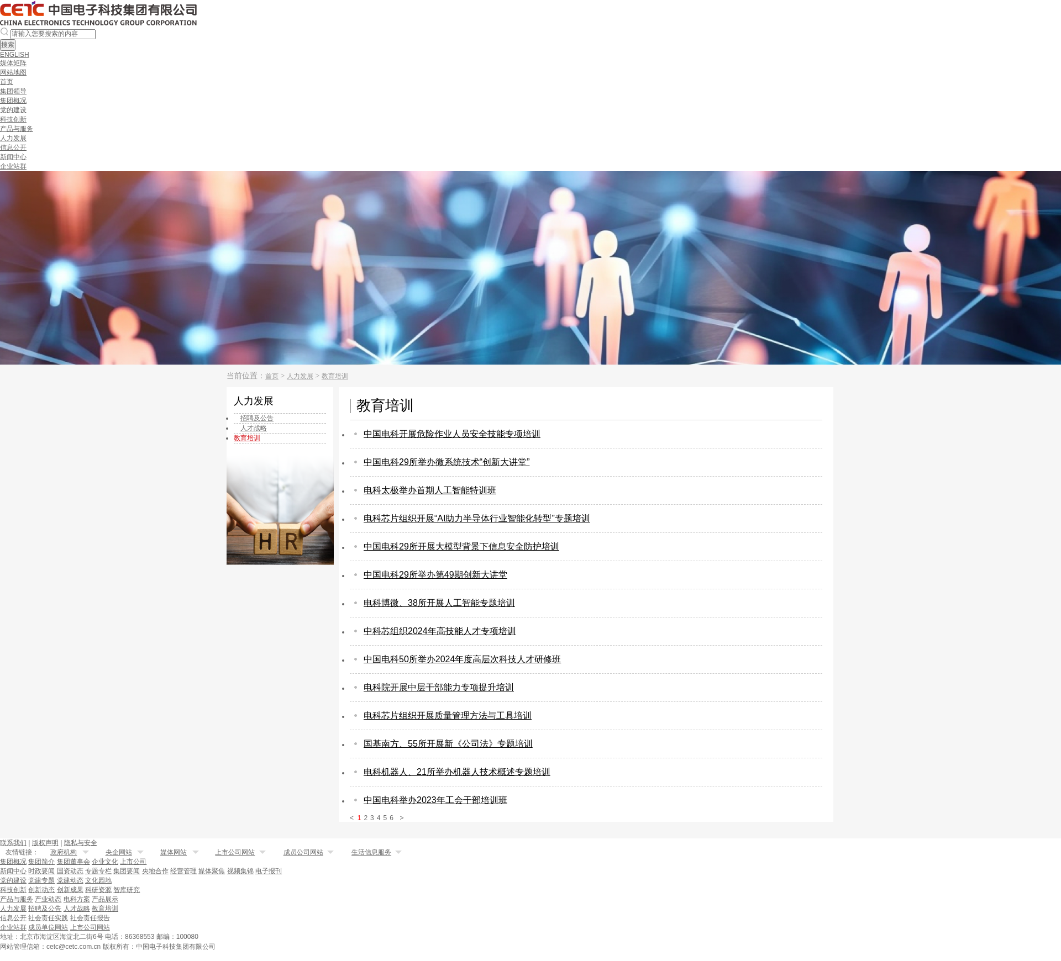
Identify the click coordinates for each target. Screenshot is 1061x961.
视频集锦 (240, 871)
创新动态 (41, 890)
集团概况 (13, 100)
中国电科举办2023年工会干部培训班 (435, 800)
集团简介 (41, 861)
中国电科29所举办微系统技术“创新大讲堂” (446, 462)
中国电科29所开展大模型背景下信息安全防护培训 (461, 546)
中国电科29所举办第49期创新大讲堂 (435, 574)
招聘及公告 (44, 908)
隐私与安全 (80, 843)
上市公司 (133, 861)
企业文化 (105, 861)
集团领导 (13, 91)
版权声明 (45, 843)
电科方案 (77, 899)
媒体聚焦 (211, 871)
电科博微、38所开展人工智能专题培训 (439, 603)
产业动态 (48, 899)
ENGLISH (14, 55)
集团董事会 (73, 861)
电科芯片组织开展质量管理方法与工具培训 (448, 715)
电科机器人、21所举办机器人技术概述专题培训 (457, 772)
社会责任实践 (48, 918)
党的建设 (13, 110)
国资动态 (70, 871)
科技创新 (13, 119)
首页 (6, 82)
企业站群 (13, 166)
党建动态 (70, 880)
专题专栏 (98, 871)
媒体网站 (173, 852)
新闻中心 (13, 157)
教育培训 (335, 376)
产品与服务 (16, 129)
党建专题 (41, 880)
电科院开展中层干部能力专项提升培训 (439, 687)
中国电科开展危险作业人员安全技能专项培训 (452, 434)
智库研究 (126, 890)
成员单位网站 (48, 927)
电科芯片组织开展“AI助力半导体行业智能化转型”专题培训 (477, 518)
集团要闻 (126, 871)
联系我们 (13, 843)
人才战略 (77, 908)
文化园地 (98, 880)
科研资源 (98, 890)
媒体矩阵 (13, 63)
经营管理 (183, 871)
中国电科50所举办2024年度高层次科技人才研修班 (462, 659)
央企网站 (119, 852)
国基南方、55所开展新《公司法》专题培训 (448, 743)
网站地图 (13, 72)
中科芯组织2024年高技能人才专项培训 (440, 631)
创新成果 (70, 890)
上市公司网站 (235, 852)
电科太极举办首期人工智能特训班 (430, 490)
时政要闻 (41, 871)
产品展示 (105, 899)
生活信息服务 (371, 852)
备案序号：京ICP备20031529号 (272, 946)
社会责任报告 (90, 918)
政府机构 (63, 852)
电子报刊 (268, 871)
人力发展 (13, 138)
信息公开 (13, 147)
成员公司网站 (303, 852)
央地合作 (155, 871)
